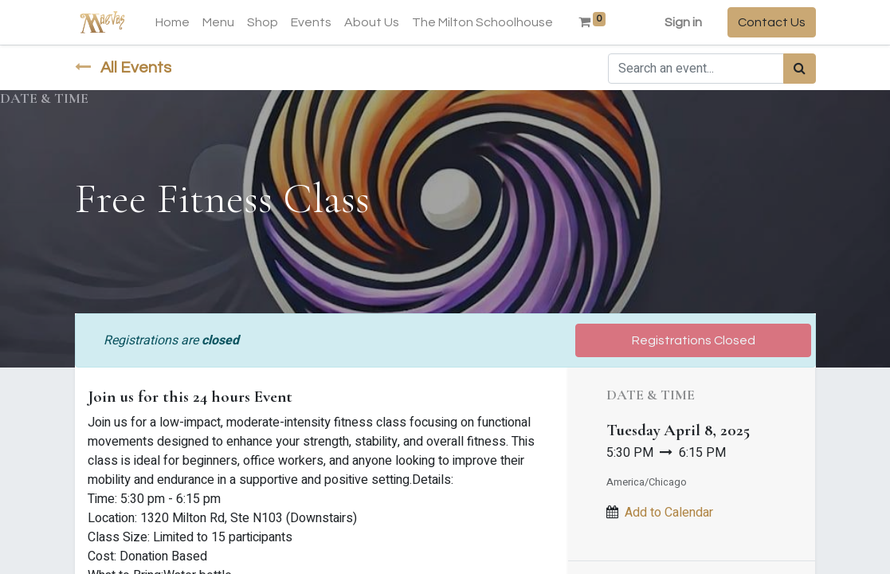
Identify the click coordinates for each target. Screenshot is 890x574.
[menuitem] (172, 22)
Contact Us (772, 22)
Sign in (683, 22)
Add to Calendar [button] (669, 512)
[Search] (799, 68)
